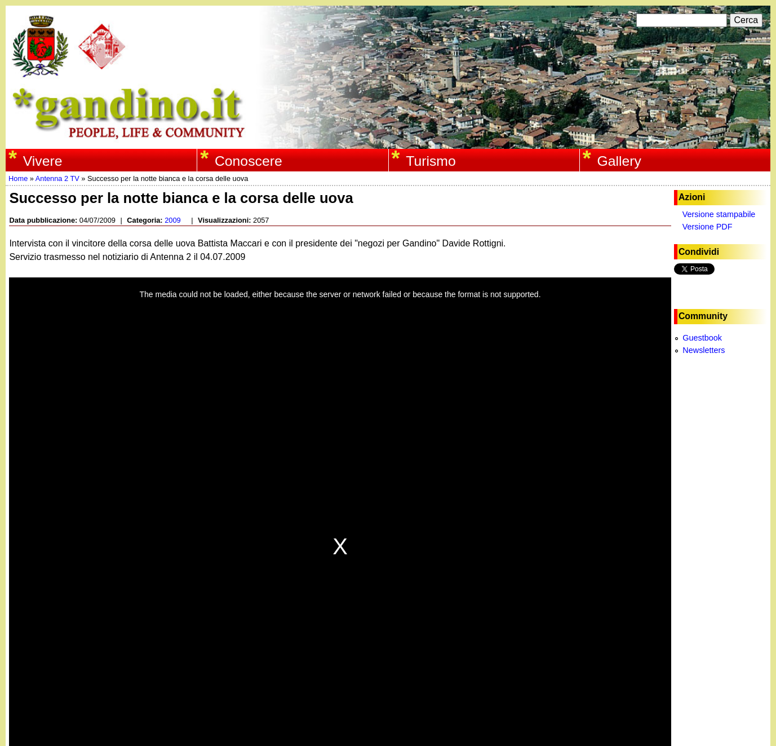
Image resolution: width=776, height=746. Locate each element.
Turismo (431, 161)
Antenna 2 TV (57, 178)
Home (18, 178)
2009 (172, 220)
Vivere (43, 161)
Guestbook (702, 337)
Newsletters (703, 350)
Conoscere (248, 161)
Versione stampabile (719, 214)
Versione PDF (707, 226)
